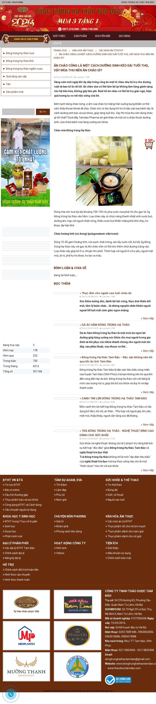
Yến (8, 84)
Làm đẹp (60, 489)
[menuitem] (60, 50)
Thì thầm (60, 484)
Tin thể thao (114, 484)
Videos (59, 553)
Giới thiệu (112, 548)
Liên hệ (57, 43)
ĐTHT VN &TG (13, 480)
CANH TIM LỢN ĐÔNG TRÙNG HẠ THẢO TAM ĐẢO (114, 398)
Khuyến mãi (102, 36)
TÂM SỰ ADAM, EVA (68, 480)
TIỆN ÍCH (112, 543)
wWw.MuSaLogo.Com (103, 691)
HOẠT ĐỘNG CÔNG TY (70, 543)
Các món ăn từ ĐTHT (111, 50)
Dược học (9, 531)
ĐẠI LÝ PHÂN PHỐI (15, 543)
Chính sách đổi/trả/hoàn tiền (21, 569)
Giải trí (59, 521)
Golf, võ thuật (114, 494)
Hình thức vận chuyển (16, 574)
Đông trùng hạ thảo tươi (20, 53)
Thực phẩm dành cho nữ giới (123, 536)
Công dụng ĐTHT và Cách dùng (22, 504)
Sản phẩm (80, 36)
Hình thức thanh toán (16, 579)
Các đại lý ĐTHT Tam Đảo (19, 548)
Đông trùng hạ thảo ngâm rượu (24, 68)
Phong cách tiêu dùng (68, 531)
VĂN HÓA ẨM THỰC (82, 50)
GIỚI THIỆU (59, 36)
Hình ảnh (60, 548)
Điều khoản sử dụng (118, 553)
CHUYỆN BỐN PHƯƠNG (70, 516)
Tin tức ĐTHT (12, 484)
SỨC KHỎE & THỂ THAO (122, 480)
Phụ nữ (59, 494)
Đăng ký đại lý (12, 558)
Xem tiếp (148, 318)
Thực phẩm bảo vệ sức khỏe (20, 499)
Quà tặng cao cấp (16, 76)
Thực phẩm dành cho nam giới (125, 531)
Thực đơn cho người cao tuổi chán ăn (106, 293)
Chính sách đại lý (13, 553)
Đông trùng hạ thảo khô (20, 60)
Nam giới (60, 499)
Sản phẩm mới (14, 91)
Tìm (43, 112)
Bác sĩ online (11, 489)
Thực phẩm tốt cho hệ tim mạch (125, 526)
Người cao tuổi (115, 499)
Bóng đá (111, 489)
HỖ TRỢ (8, 564)
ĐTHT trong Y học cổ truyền (20, 521)
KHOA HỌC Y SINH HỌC (19, 516)
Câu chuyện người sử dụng (19, 509)
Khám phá (61, 526)
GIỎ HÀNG (124, 36)
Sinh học (9, 526)
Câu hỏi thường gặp (15, 494)
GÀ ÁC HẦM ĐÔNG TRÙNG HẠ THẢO (105, 325)
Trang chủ (60, 50)
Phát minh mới (12, 536)
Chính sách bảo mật (118, 558)
